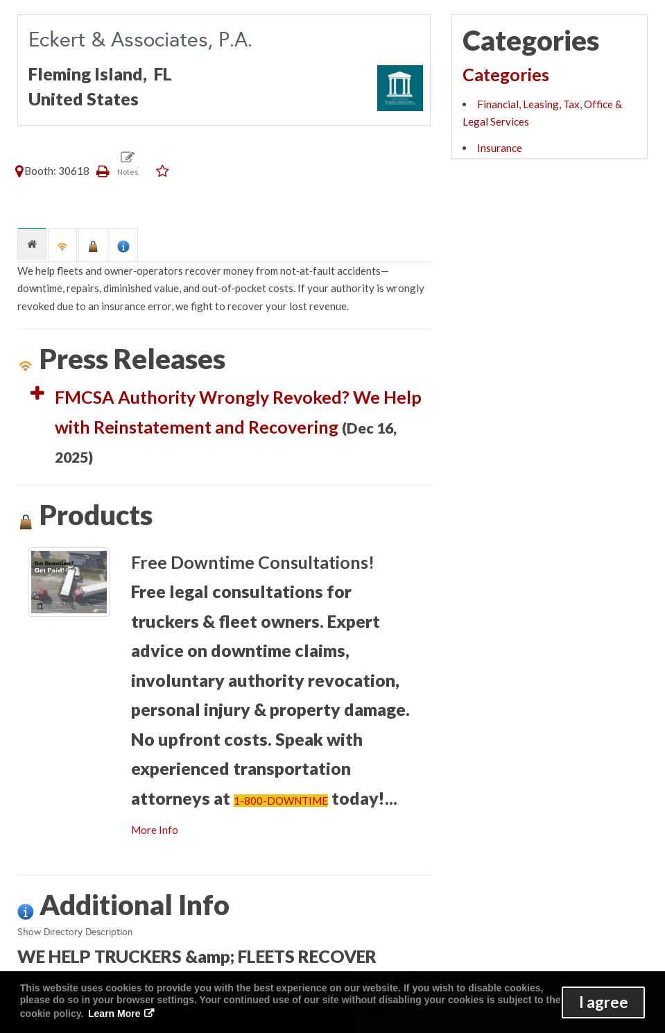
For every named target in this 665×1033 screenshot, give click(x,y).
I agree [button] (603, 1002)
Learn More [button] (114, 1013)
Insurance (499, 148)
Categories (506, 74)
